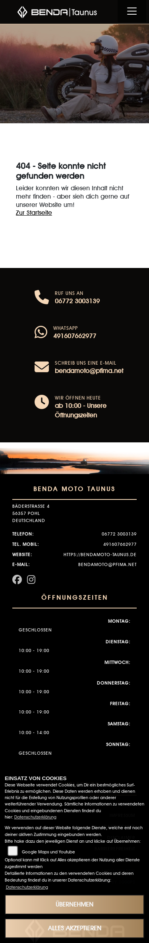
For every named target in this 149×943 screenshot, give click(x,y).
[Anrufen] (42, 298)
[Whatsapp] (41, 333)
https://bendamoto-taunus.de (100, 554)
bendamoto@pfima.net (89, 371)
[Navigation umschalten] (132, 11)
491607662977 (74, 336)
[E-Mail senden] (42, 368)
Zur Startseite (34, 212)
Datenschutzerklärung (35, 817)
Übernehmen (74, 904)
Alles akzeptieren (74, 928)
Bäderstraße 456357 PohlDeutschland (31, 513)
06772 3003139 (77, 301)
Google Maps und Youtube (48, 852)
